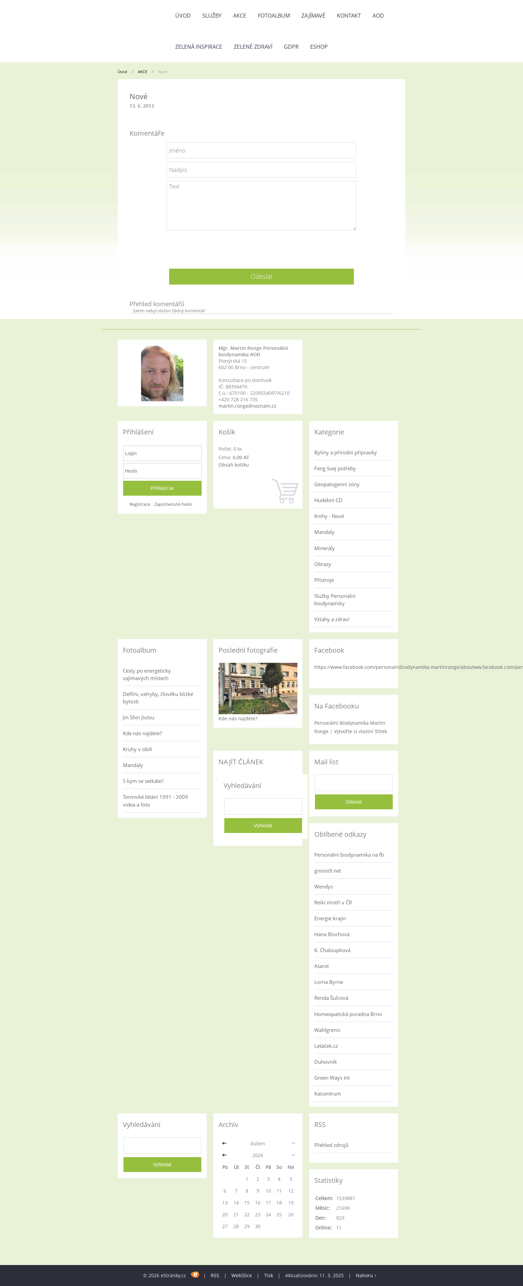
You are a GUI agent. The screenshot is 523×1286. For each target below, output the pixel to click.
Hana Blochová (331, 934)
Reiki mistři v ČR (333, 902)
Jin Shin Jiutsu (138, 717)
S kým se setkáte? (143, 780)
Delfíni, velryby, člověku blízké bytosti (158, 698)
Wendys (323, 886)
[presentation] (261, 247)
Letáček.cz (326, 1045)
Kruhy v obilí (137, 749)
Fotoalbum (274, 15)
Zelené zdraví (253, 46)
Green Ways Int (332, 1077)
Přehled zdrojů (331, 1145)
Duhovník (325, 1061)
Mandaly (324, 531)
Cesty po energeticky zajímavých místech (147, 674)
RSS (215, 1275)
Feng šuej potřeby (335, 468)
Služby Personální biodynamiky (335, 599)
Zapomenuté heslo (173, 504)
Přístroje (324, 580)
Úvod (183, 15)
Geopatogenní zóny (337, 484)
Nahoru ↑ (366, 1275)
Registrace (140, 504)
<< (225, 1143)
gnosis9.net (327, 870)
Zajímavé (313, 15)
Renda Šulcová (331, 997)
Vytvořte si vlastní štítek (360, 731)
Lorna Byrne (328, 981)
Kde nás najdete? (142, 733)
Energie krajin (330, 918)
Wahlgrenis (327, 1029)
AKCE (239, 15)
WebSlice (241, 1275)
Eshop (319, 46)
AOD (378, 15)
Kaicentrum (327, 1093)
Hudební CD (328, 500)
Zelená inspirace (198, 46)
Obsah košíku (234, 464)
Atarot (321, 966)
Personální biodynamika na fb (349, 854)
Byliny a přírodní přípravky (345, 452)
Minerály (324, 548)
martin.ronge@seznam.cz (247, 406)
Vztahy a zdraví (331, 619)
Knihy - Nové (329, 516)
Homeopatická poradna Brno (348, 1014)
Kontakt (349, 15)
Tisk (268, 1275)
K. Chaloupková (332, 950)
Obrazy (322, 564)
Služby (212, 15)
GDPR (291, 46)
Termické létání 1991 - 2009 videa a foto (155, 800)
